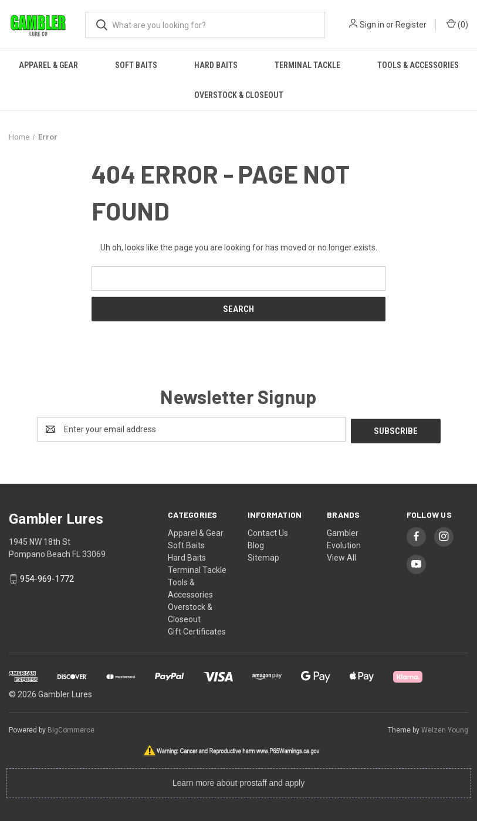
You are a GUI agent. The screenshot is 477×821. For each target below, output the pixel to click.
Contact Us (268, 531)
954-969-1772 (47, 577)
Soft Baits (136, 65)
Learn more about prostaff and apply (238, 781)
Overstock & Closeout (238, 95)
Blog (256, 543)
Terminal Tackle (307, 65)
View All (341, 556)
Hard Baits (216, 65)
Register (411, 24)
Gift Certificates (197, 630)
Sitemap (263, 556)
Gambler (342, 531)
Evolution (344, 543)
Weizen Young (444, 728)
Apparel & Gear (48, 65)
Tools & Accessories (418, 65)
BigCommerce (71, 728)
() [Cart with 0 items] (457, 24)
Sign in (372, 24)
